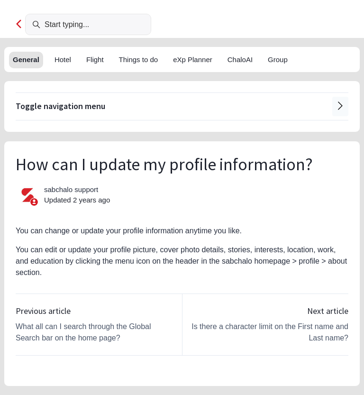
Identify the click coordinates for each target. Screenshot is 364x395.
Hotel (63, 59)
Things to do (138, 59)
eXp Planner (192, 59)
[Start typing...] (88, 24)
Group (278, 59)
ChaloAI (240, 59)
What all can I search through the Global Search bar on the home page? (83, 332)
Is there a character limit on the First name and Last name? (269, 332)
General (26, 59)
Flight (95, 59)
